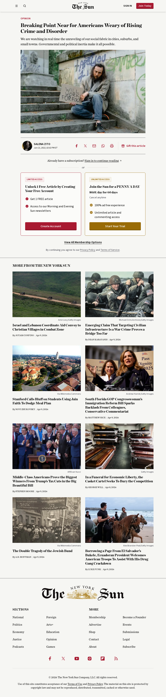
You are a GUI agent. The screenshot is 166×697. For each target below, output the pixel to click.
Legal (126, 639)
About (93, 646)
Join (144, 6)
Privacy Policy (87, 250)
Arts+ (49, 624)
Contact (94, 639)
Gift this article (133, 146)
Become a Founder (134, 617)
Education (52, 632)
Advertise (95, 624)
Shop (92, 632)
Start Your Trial (115, 226)
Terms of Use (75, 684)
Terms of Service (110, 250)
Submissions (131, 632)
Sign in (127, 6)
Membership (97, 617)
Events (127, 624)
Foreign (51, 617)
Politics (17, 624)
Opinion (25, 18)
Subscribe (129, 646)
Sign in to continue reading (102, 160)
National (18, 617)
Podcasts (18, 646)
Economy (18, 632)
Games (50, 646)
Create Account (51, 226)
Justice (17, 639)
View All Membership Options (83, 242)
